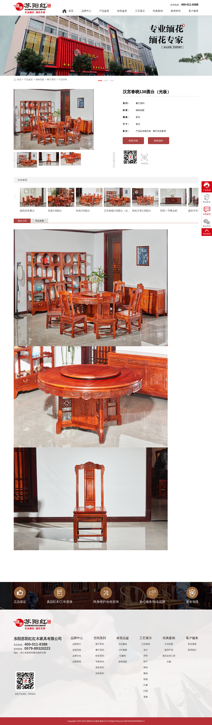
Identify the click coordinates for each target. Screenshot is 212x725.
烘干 (145, 662)
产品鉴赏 (104, 11)
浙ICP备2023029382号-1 (134, 721)
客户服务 (193, 11)
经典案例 (158, 11)
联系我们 (192, 650)
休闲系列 (99, 673)
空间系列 (100, 638)
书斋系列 (99, 662)
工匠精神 (145, 644)
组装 (145, 679)
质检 (145, 697)
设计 (145, 650)
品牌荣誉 (77, 662)
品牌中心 (86, 11)
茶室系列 (99, 667)
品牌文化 (77, 656)
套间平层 (169, 650)
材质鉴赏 (122, 11)
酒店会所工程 (168, 656)
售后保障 (192, 644)
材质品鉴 (123, 638)
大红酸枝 (122, 644)
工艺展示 (140, 11)
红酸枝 (122, 656)
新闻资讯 (176, 11)
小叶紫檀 (122, 650)
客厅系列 (99, 644)
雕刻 (145, 673)
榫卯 (145, 667)
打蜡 (145, 691)
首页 (71, 11)
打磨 (145, 685)
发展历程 (77, 650)
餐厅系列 (51, 79)
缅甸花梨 (40, 79)
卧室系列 (99, 656)
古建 (169, 662)
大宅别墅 (169, 644)
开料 (145, 656)
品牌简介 (77, 644)
